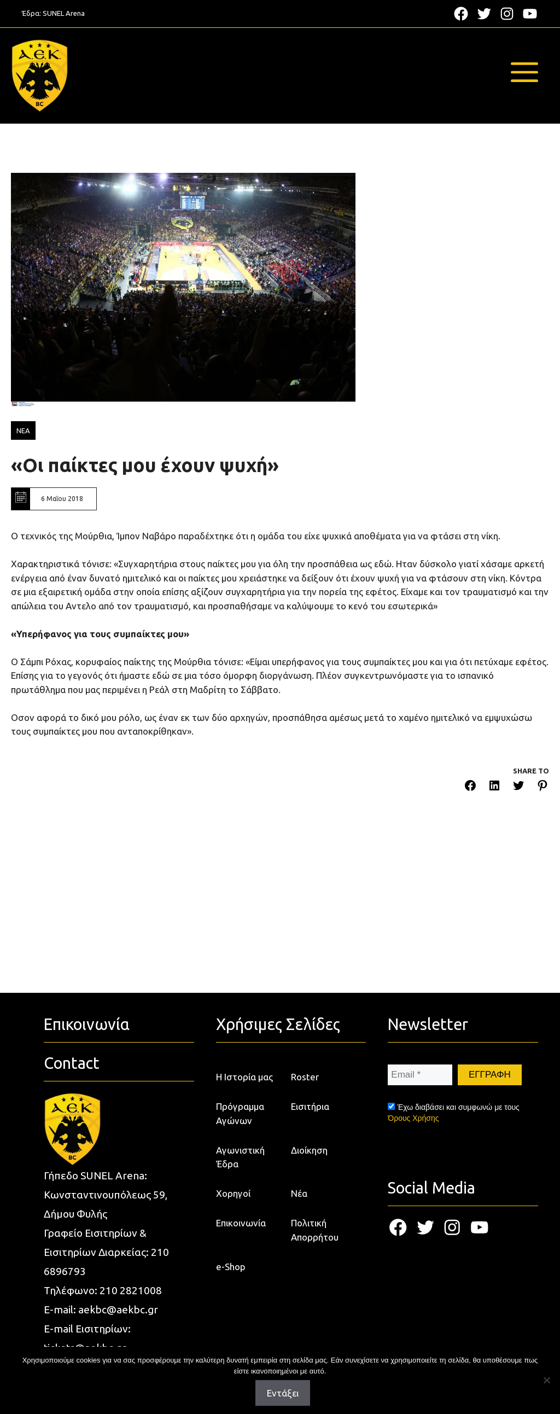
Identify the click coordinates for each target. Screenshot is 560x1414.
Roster (305, 1077)
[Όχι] (546, 1380)
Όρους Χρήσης (413, 1118)
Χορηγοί (233, 1193)
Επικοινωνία (241, 1223)
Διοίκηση (309, 1150)
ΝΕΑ (23, 430)
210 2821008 (131, 1290)
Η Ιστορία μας (244, 1077)
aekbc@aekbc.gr (118, 1310)
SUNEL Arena (64, 13)
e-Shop (231, 1266)
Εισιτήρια (310, 1106)
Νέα (299, 1193)
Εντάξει (283, 1393)
